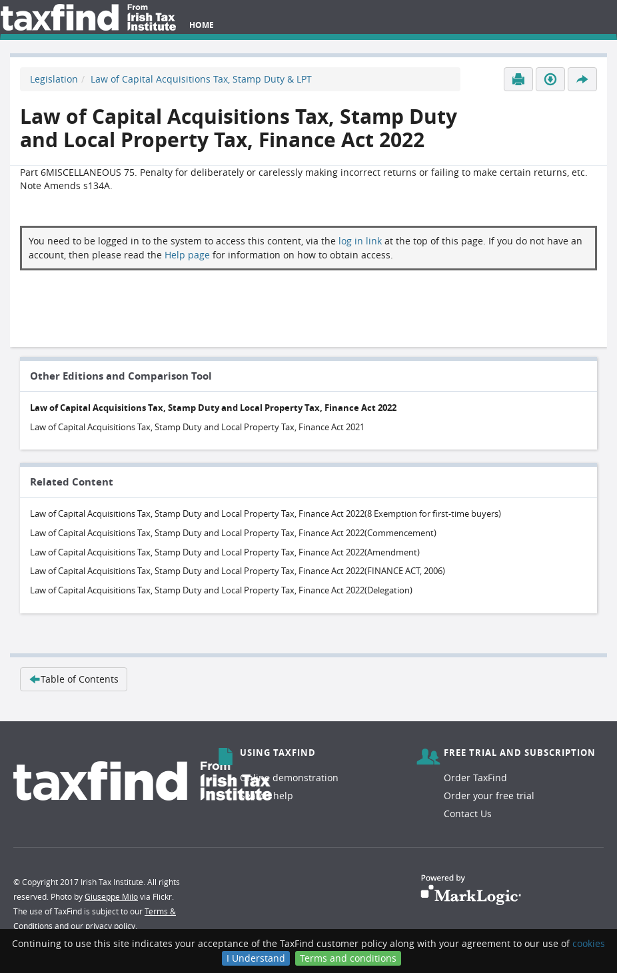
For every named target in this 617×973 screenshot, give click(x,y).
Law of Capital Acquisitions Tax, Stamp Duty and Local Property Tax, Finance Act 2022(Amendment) (225, 552)
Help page (187, 254)
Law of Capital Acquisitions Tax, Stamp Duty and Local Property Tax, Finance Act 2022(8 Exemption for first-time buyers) (265, 513)
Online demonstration (289, 777)
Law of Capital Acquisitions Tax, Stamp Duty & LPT (201, 79)
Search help (266, 795)
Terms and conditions (348, 958)
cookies (588, 943)
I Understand (256, 958)
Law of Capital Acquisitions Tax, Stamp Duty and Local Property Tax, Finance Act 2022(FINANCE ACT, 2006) (237, 571)
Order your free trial (489, 795)
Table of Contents (74, 679)
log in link (360, 240)
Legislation (54, 79)
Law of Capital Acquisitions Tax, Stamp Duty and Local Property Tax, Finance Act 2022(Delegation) (221, 590)
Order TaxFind (475, 777)
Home (201, 25)
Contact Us (468, 813)
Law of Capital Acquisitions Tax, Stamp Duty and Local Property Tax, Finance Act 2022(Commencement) (233, 533)
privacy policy (110, 925)
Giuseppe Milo (111, 896)
